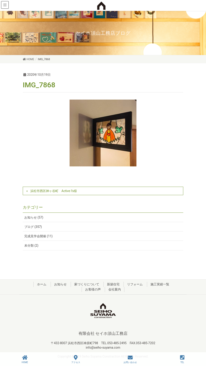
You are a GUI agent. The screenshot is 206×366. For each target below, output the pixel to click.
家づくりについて (86, 284)
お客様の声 (93, 289)
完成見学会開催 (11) (38, 236)
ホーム (41, 284)
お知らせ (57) (33, 217)
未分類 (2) (31, 245)
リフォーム (135, 284)
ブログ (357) (33, 227)
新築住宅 (113, 284)
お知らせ (60, 284)
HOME (25, 359)
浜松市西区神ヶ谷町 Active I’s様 (53, 191)
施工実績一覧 (159, 284)
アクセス (75, 359)
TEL (182, 359)
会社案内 (114, 289)
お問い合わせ (130, 359)
